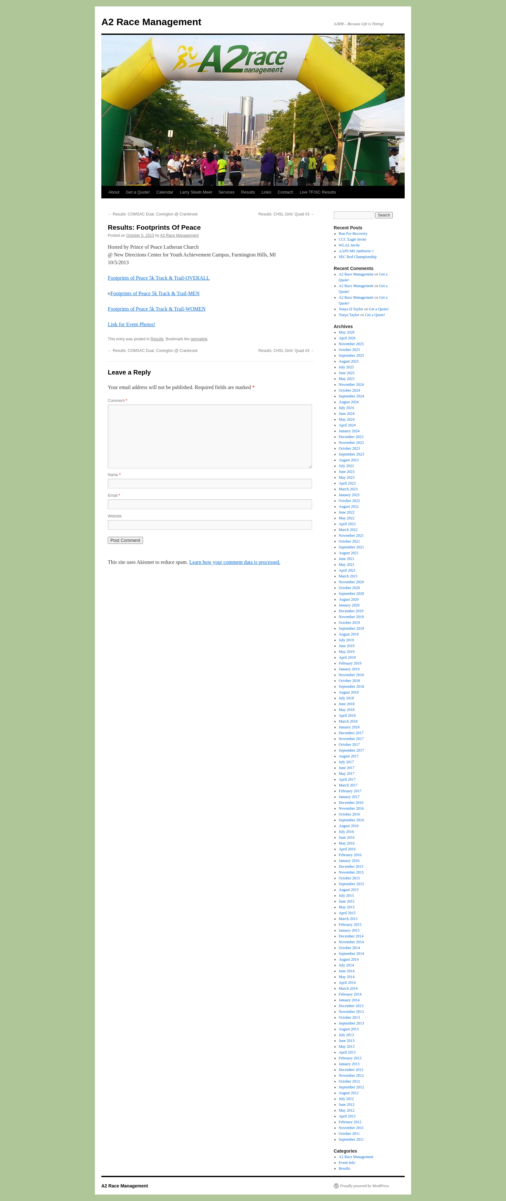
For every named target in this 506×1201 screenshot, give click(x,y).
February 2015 (350, 924)
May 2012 (347, 1110)
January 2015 (349, 930)
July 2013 (346, 1035)
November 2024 (351, 384)
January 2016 (349, 860)
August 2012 (349, 1093)
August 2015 (349, 889)
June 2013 (347, 1040)
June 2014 (347, 971)
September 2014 (351, 953)
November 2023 (351, 442)
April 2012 (347, 1116)
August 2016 (349, 826)
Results (248, 192)
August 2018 (349, 692)
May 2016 (347, 843)
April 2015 (347, 913)
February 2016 (350, 855)
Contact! (285, 192)
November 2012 (351, 1075)
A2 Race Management (151, 21)
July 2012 (346, 1098)
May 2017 (347, 773)
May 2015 (347, 907)
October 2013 (349, 1017)
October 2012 (349, 1081)
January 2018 (349, 727)
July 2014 (346, 965)
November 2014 (351, 942)
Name (114, 475)
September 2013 (351, 1023)
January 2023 (349, 495)
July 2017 (346, 762)
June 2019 (347, 646)
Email (114, 495)
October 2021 (349, 541)
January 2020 (349, 605)
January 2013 (349, 1064)
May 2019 (347, 651)
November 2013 (351, 1011)
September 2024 (351, 396)
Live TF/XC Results (318, 192)
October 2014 (349, 948)
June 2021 (347, 558)
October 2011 (349, 1133)
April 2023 (347, 483)
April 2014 (347, 982)
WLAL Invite (349, 245)
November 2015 (351, 872)
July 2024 (346, 407)
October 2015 (349, 878)
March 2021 (348, 576)
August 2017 (349, 756)
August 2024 (349, 402)
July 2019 (346, 640)
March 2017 (348, 785)
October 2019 (349, 622)
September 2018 (351, 686)
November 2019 (351, 617)
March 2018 (348, 721)
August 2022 (349, 506)
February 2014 (350, 994)
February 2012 (350, 1122)
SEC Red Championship (358, 257)
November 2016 (351, 808)
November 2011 (351, 1128)
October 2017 (349, 744)
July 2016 (346, 831)
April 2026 (347, 338)
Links (266, 192)
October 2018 (349, 680)
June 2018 (347, 704)
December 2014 (351, 936)
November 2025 (351, 344)
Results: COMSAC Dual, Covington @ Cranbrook (152, 214)
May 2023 (347, 477)
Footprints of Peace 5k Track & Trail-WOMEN (157, 309)
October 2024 (349, 390)
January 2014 (349, 1000)
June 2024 (347, 413)
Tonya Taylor (349, 315)
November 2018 (351, 675)
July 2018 (346, 698)
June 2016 (347, 837)
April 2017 (347, 779)
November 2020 (351, 582)
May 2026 (347, 332)
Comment (117, 400)
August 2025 (349, 361)
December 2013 (351, 1006)
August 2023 (349, 460)
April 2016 (347, 849)
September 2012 (351, 1087)
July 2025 (346, 367)
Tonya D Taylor (351, 309)
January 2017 (349, 797)
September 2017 (351, 750)
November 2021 (351, 535)
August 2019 (349, 634)
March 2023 (348, 489)
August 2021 (349, 553)
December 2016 (351, 802)
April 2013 (347, 1052)
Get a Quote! (138, 192)
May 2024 (347, 419)
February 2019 (350, 663)
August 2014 (349, 959)
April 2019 (347, 657)
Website (115, 516)
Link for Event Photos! (131, 324)
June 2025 (347, 373)
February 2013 (350, 1058)
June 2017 (347, 768)
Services (226, 192)
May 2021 (347, 564)
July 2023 (346, 466)
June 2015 (347, 901)
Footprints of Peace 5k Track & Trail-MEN (154, 293)
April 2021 (347, 570)
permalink (199, 339)
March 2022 (348, 529)
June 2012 (347, 1104)
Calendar (164, 192)
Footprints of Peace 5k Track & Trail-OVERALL (159, 278)
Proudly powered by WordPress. (365, 1186)
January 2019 (349, 669)
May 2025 (347, 378)
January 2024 (349, 431)
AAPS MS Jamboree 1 (356, 251)
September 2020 (351, 593)
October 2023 (349, 448)
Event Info (347, 1162)
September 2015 (351, 884)
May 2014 (347, 977)
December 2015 (351, 866)
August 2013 (349, 1029)
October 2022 (349, 500)
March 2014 (348, 988)
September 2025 (351, 355)
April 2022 (347, 524)
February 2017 (350, 791)
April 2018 (347, 715)
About (113, 192)
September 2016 (351, 820)
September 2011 (351, 1139)
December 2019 (351, 611)
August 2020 (349, 599)
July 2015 (346, 895)
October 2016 (349, 814)
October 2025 (349, 349)
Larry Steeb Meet (196, 192)
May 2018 (347, 709)
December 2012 (351, 1069)
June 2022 (347, 512)
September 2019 (351, 628)
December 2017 (351, 733)
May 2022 (347, 518)
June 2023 (347, 471)
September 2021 (351, 547)
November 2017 (351, 738)
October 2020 (349, 587)
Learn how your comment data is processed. (234, 562)
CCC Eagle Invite (352, 239)
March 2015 (348, 918)
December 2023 (351, 437)
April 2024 (347, 425)
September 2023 (351, 454)
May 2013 (347, 1046)
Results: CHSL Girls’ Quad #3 (286, 214)
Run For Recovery (353, 233)
